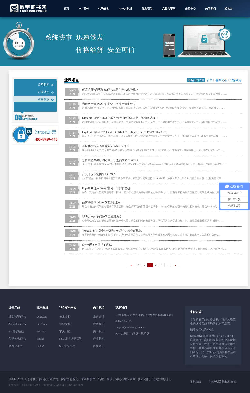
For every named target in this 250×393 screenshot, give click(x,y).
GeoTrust (42, 324)
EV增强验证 (16, 331)
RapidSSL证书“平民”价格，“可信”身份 (106, 188)
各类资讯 (221, 80)
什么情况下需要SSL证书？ (98, 174)
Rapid (40, 338)
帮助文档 (65, 324)
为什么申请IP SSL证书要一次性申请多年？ (109, 103)
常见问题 (65, 331)
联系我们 (98, 324)
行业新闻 (98, 338)
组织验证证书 (17, 324)
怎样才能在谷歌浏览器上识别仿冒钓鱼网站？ (110, 160)
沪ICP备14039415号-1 (28, 385)
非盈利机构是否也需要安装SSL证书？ (106, 146)
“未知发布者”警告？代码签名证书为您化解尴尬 (112, 230)
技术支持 (65, 316)
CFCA (40, 346)
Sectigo (41, 331)
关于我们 (98, 331)
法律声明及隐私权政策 (222, 381)
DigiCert (42, 316)
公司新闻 (43, 84)
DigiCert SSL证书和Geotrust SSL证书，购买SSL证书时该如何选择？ (124, 132)
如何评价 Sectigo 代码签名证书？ (102, 202)
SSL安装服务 (67, 346)
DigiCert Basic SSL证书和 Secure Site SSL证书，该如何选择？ (120, 117)
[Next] (175, 265)
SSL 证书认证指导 (70, 338)
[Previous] (131, 265)
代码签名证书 (17, 338)
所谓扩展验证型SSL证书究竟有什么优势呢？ (110, 89)
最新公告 (98, 346)
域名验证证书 (17, 316)
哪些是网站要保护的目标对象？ (102, 216)
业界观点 (43, 99)
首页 (209, 80)
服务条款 (195, 381)
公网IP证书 (15, 346)
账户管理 (98, 316)
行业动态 (43, 92)
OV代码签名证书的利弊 (97, 244)
